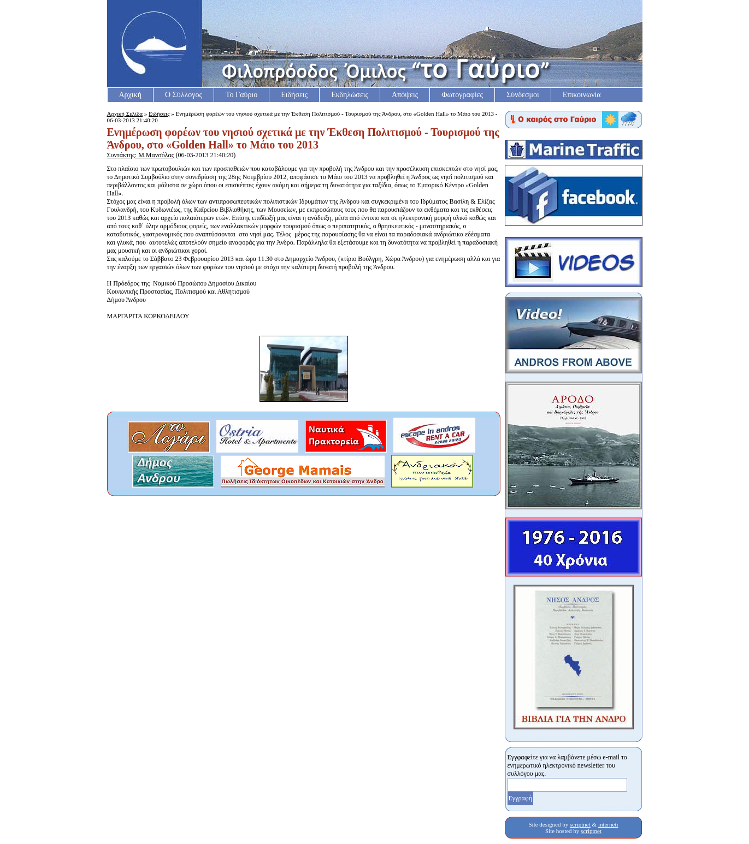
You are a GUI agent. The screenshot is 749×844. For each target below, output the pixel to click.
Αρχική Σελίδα (125, 113)
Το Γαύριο (241, 95)
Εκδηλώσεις (349, 95)
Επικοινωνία (582, 95)
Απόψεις (405, 95)
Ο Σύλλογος (183, 95)
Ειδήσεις (294, 95)
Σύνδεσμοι (522, 95)
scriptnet (580, 824)
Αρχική (130, 95)
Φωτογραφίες (462, 95)
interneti (608, 824)
